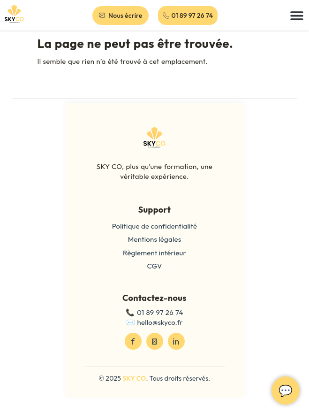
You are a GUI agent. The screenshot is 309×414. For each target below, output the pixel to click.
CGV (154, 265)
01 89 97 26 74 (160, 312)
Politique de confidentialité (154, 226)
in (176, 341)
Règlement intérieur (154, 252)
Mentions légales (154, 239)
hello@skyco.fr (160, 322)
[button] (297, 15)
